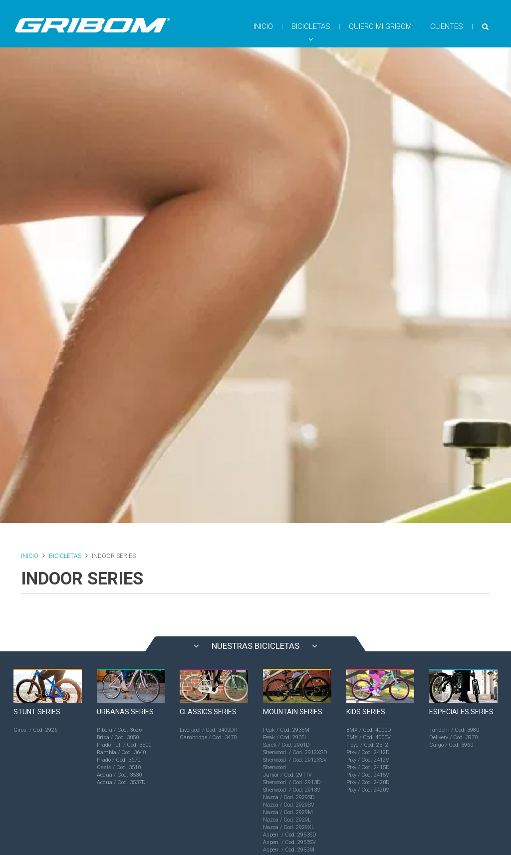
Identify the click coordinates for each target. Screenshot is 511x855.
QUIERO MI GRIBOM (380, 26)
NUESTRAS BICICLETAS (255, 646)
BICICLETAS (310, 32)
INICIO (263, 26)
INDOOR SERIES (114, 556)
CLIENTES (446, 26)
